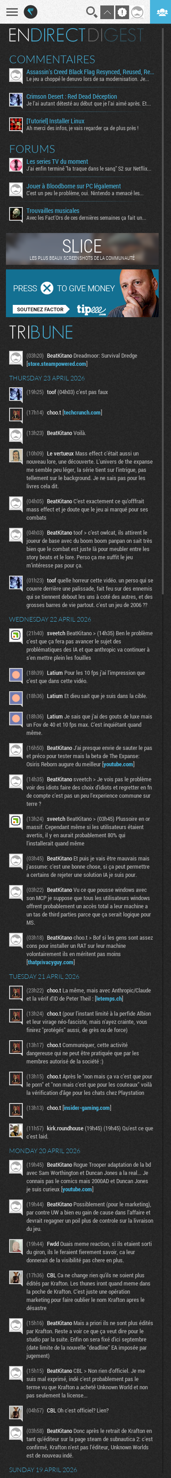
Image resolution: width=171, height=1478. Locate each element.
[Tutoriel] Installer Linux (55, 121)
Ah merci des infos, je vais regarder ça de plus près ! (82, 128)
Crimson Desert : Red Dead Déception (71, 96)
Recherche (92, 12)
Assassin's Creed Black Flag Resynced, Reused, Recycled (90, 72)
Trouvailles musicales (52, 210)
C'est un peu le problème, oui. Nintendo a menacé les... (85, 193)
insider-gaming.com (87, 1107)
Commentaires (52, 59)
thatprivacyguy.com (50, 962)
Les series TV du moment (57, 161)
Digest (116, 35)
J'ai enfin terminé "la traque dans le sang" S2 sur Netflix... (88, 168)
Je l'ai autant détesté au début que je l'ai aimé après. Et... (88, 103)
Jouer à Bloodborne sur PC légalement (73, 186)
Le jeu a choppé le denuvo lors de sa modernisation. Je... (87, 79)
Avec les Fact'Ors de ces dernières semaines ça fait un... (86, 217)
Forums (32, 149)
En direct (47, 35)
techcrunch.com (82, 412)
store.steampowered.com (57, 363)
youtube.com (118, 764)
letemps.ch (109, 998)
